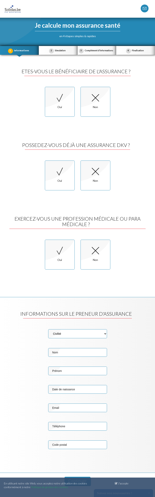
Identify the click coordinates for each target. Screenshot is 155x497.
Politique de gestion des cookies (49, 487)
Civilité (77, 333)
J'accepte (122, 483)
